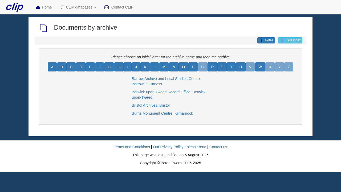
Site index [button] (290, 40)
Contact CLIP (118, 7)
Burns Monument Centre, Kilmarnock (162, 113)
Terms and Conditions (132, 147)
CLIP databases (78, 7)
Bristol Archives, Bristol (151, 105)
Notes (266, 40)
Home (44, 7)
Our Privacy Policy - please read (179, 147)
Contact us (218, 147)
